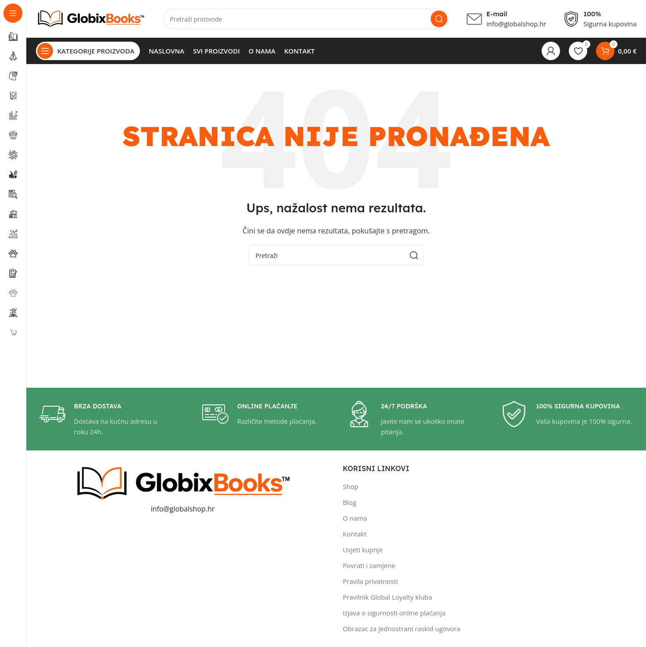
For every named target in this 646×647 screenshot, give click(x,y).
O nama (355, 519)
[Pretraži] (306, 20)
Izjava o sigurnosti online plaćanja (394, 614)
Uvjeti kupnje (363, 551)
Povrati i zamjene (369, 567)
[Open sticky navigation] (88, 52)
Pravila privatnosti (370, 583)
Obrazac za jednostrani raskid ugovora (401, 630)
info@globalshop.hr (183, 510)
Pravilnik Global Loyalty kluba (387, 598)
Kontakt (355, 535)
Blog (350, 504)
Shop (351, 488)
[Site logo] (91, 18)
